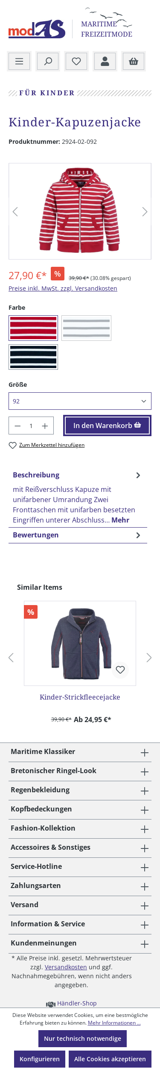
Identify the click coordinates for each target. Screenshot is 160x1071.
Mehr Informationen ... (114, 1022)
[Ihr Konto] (105, 61)
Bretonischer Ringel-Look (53, 770)
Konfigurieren (40, 1059)
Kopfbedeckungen (41, 809)
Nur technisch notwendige (82, 1038)
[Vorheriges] (15, 212)
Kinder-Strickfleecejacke (80, 697)
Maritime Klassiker (43, 751)
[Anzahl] (31, 425)
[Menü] (19, 61)
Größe (18, 384)
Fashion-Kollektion (43, 828)
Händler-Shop (71, 1003)
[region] (80, 211)
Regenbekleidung (40, 789)
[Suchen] (48, 61)
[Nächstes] (145, 212)
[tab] (78, 497)
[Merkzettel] (76, 61)
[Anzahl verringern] (17, 425)
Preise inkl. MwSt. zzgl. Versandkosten (63, 288)
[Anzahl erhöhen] (45, 425)
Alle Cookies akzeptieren (110, 1059)
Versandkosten (66, 967)
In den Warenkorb (107, 425)
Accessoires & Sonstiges (50, 847)
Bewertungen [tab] (78, 535)
